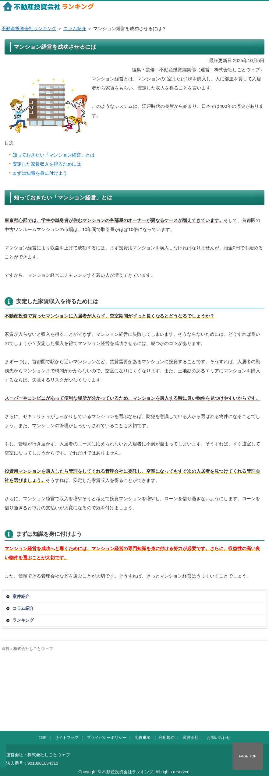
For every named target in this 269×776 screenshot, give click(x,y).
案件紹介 (21, 596)
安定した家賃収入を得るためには (46, 164)
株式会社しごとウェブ (33, 648)
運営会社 (191, 737)
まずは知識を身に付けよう (39, 173)
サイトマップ (67, 737)
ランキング (23, 620)
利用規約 (167, 737)
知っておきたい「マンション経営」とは (53, 154)
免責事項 (142, 737)
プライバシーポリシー (106, 737)
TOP (43, 737)
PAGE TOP (248, 756)
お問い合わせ (219, 737)
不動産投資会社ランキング (29, 28)
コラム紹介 (74, 28)
